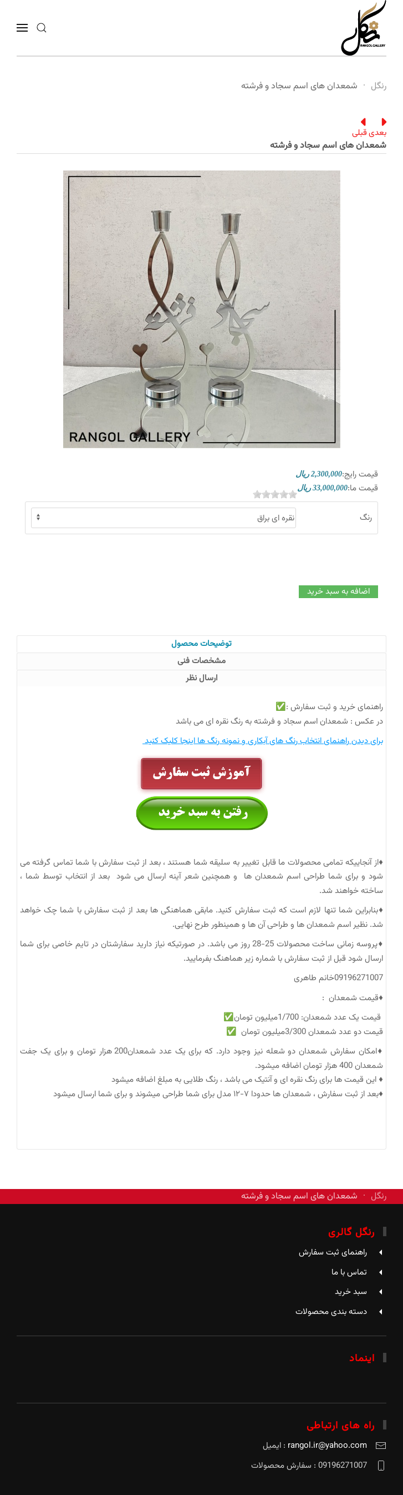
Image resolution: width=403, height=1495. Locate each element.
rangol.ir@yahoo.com (327, 1445)
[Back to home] (363, 28)
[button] (41, 27)
